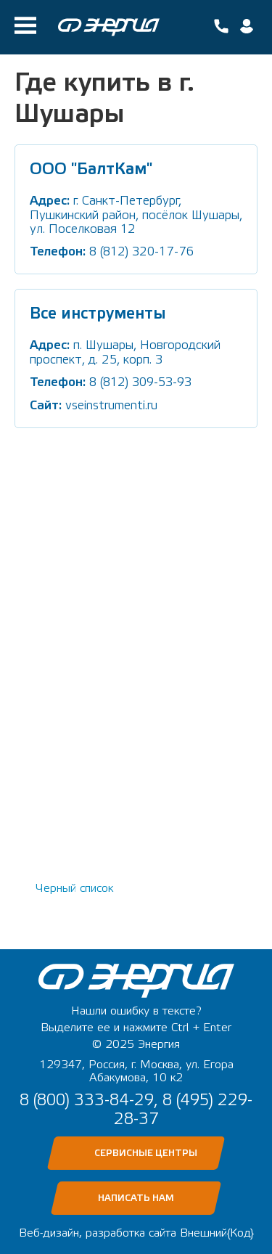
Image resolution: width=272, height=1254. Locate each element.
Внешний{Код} (217, 1232)
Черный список (74, 888)
